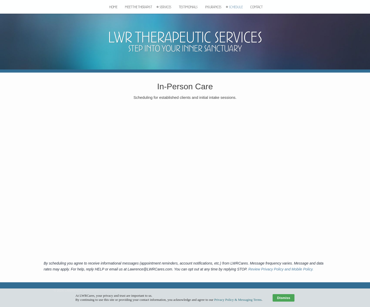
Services (165, 9)
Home (113, 9)
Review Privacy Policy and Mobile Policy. (280, 269)
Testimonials (188, 9)
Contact (256, 9)
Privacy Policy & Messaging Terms (238, 300)
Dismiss (283, 298)
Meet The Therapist (138, 9)
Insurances (213, 9)
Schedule (236, 9)
